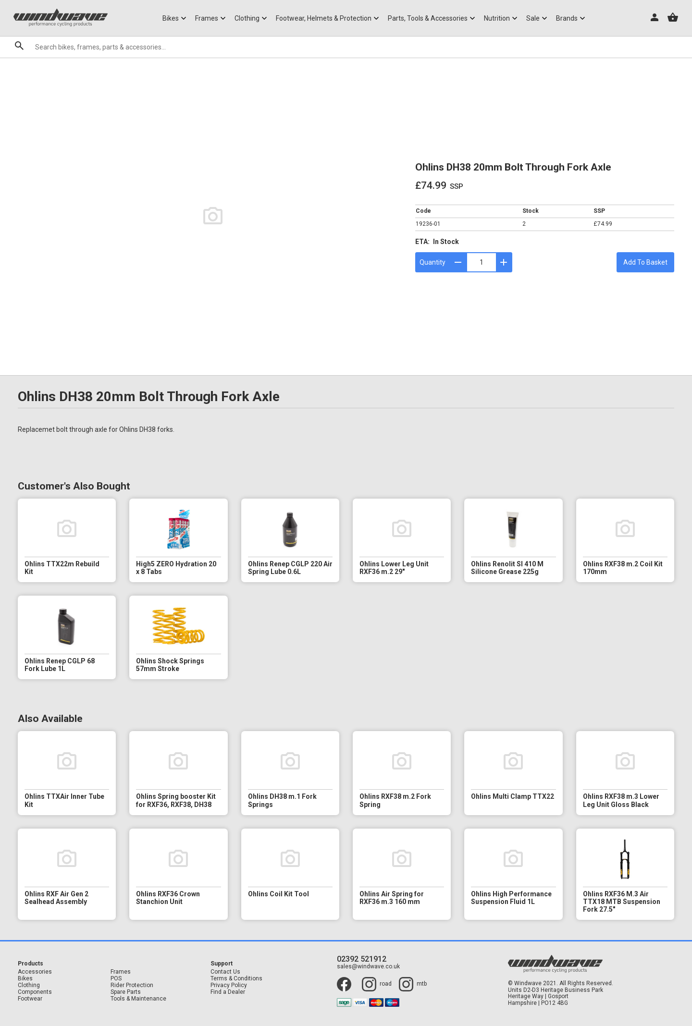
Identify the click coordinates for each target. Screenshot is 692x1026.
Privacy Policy (228, 985)
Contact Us (225, 972)
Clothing (29, 985)
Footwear (30, 999)
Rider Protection (132, 985)
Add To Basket (645, 262)
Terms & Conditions (236, 979)
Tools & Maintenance (138, 999)
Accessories (35, 972)
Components (35, 992)
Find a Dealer (227, 992)
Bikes (25, 979)
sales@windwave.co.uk (368, 967)
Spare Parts (126, 992)
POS (116, 979)
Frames (121, 972)
